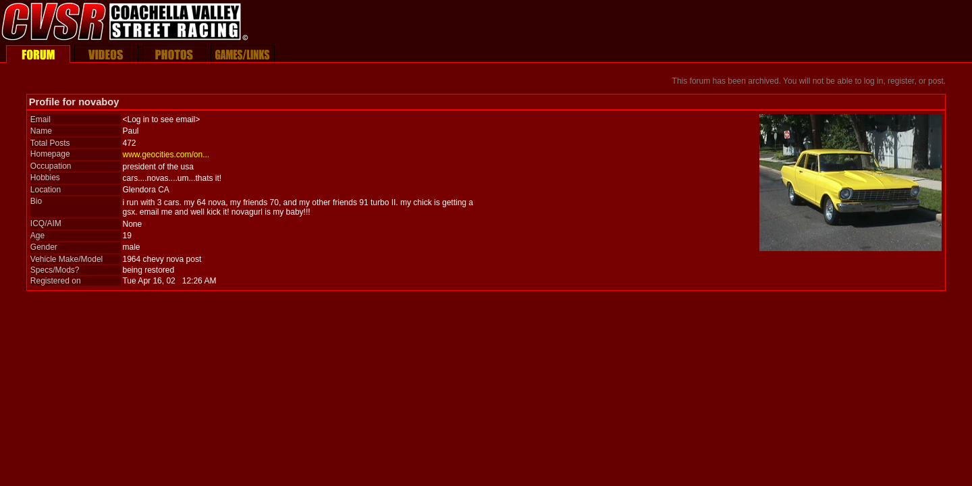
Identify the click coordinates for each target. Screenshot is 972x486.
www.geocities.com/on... (165, 154)
